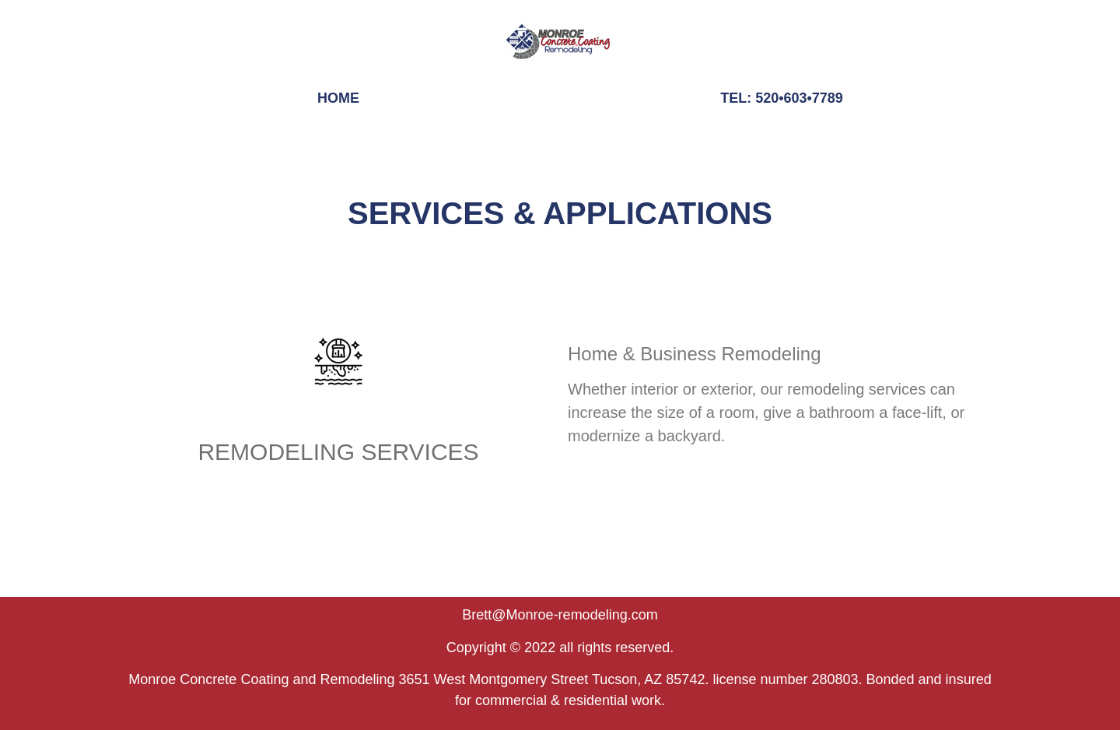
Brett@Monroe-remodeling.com (559, 615)
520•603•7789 (799, 98)
